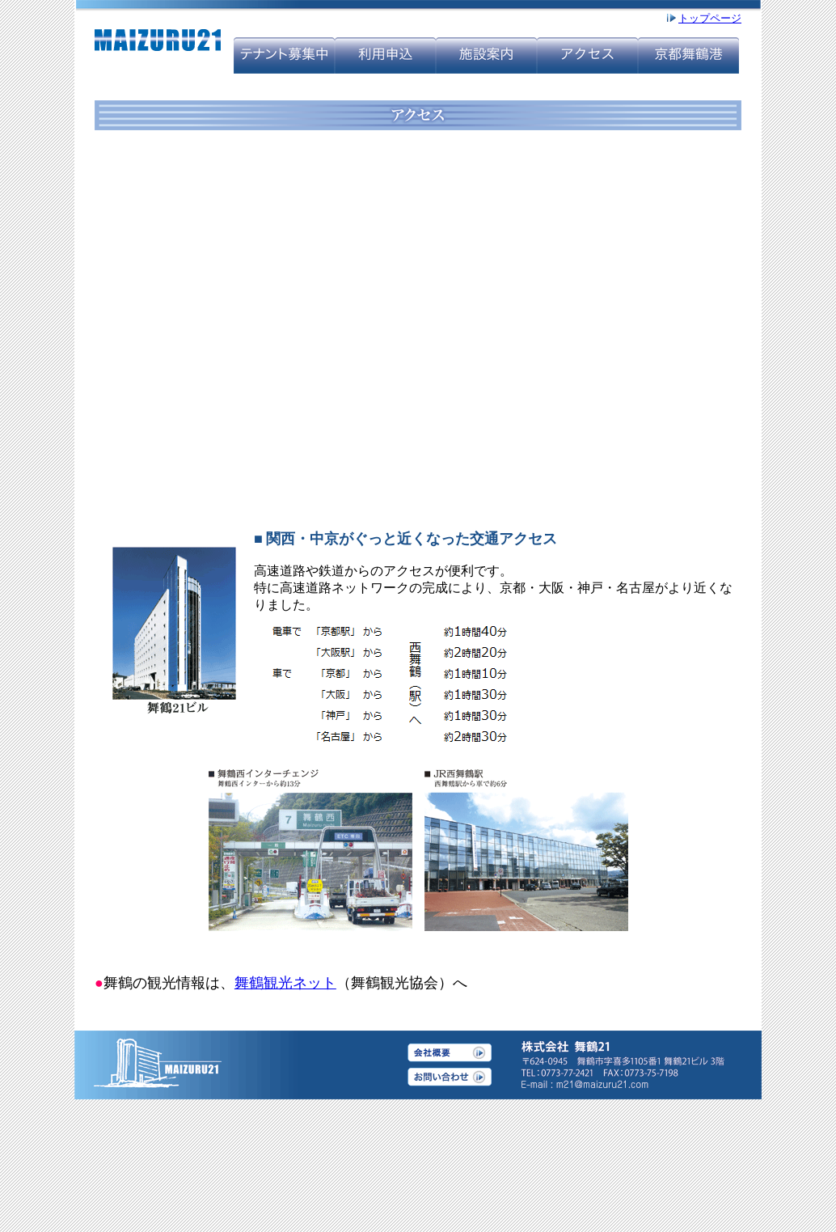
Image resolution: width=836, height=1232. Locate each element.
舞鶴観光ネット (285, 983)
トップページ (709, 18)
